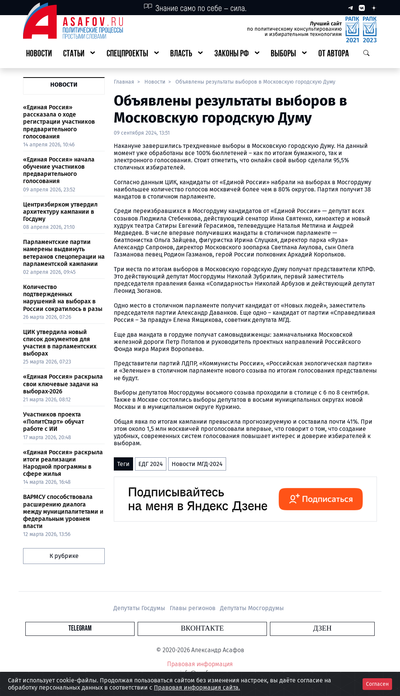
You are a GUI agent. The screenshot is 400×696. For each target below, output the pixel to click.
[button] (79, 54)
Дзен (246, 628)
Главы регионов (193, 608)
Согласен (377, 684)
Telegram (156, 628)
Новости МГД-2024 (197, 464)
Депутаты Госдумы (140, 608)
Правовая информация (200, 664)
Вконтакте (202, 628)
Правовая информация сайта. (197, 687)
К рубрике (64, 555)
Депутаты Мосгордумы (252, 608)
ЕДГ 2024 (150, 464)
